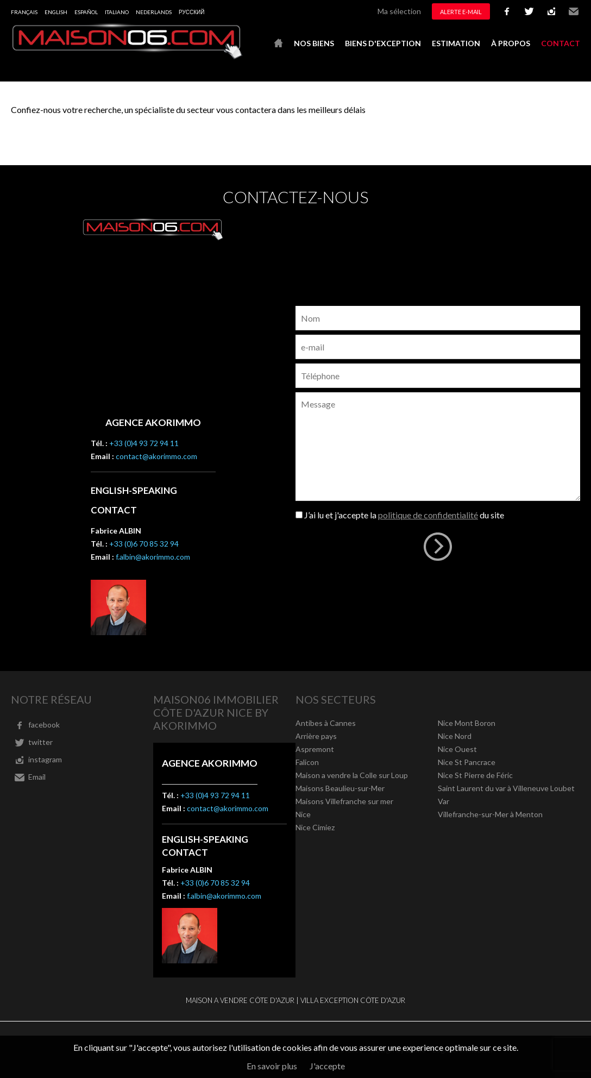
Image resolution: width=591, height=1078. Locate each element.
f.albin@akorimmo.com (153, 556)
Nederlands (154, 12)
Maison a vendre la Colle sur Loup (352, 775)
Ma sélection (399, 11)
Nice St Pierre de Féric (475, 775)
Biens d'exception (383, 43)
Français (24, 12)
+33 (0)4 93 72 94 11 (144, 443)
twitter (529, 11)
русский (191, 12)
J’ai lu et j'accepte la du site (404, 515)
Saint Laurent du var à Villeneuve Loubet (506, 788)
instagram (551, 11)
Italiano (117, 12)
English (56, 12)
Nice (303, 814)
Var (443, 801)
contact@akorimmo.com (156, 456)
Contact (560, 43)
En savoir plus (272, 1066)
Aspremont (315, 749)
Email (573, 11)
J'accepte (327, 1066)
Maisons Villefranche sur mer (344, 801)
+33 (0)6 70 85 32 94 (144, 543)
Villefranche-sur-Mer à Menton (490, 814)
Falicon (307, 762)
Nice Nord (454, 736)
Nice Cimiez (315, 827)
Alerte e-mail (461, 11)
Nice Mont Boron (466, 723)
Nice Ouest (457, 749)
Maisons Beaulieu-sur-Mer (340, 788)
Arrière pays (316, 736)
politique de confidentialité (428, 515)
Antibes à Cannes (326, 723)
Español (86, 12)
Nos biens (314, 43)
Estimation (456, 43)
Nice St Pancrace (466, 762)
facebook (506, 11)
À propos (510, 43)
